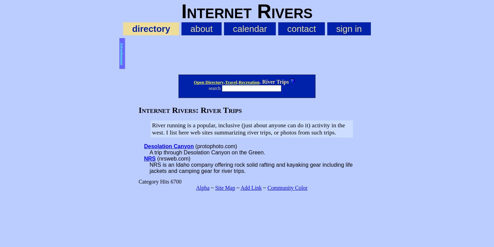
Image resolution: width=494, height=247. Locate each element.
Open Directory (209, 82)
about (201, 29)
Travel (231, 82)
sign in (349, 29)
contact (301, 29)
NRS (150, 159)
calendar (250, 29)
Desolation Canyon (169, 146)
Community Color (288, 188)
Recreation (249, 82)
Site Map (225, 188)
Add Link (251, 188)
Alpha (202, 188)
